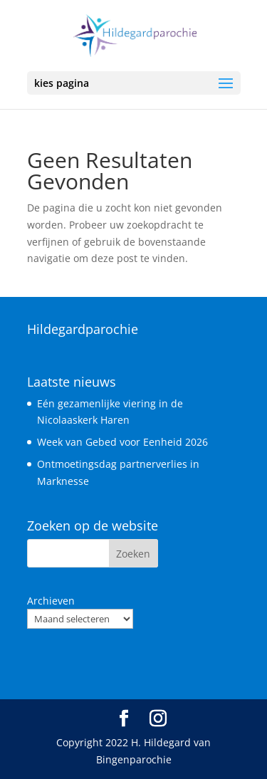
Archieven (51, 600)
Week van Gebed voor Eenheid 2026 (122, 442)
